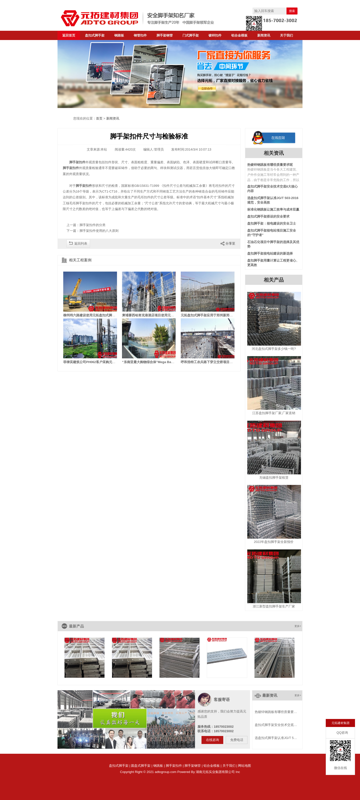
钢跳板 (158, 765)
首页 (99, 118)
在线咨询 (212, 740)
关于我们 (286, 35)
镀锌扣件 (215, 35)
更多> (297, 626)
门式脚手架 (190, 35)
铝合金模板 (239, 35)
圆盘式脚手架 (140, 765)
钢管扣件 (140, 35)
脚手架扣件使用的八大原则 (99, 231)
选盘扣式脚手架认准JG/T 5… (276, 738)
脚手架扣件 (174, 765)
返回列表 (80, 243)
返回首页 (68, 35)
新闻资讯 (263, 35)
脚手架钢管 (164, 35)
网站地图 (244, 765)
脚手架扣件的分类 (93, 225)
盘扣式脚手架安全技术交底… (276, 725)
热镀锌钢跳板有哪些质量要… (276, 712)
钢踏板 (119, 35)
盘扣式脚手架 (94, 35)
